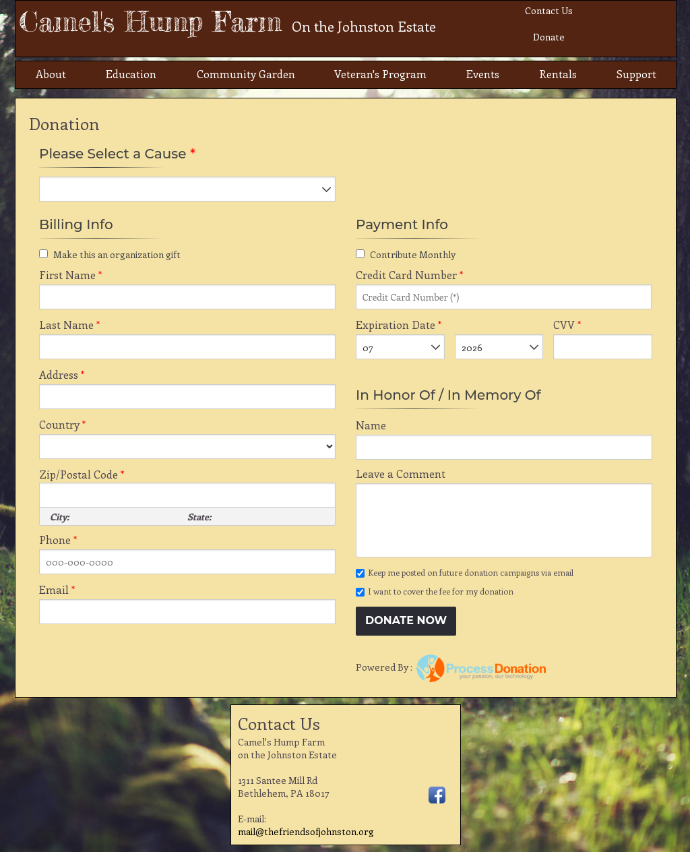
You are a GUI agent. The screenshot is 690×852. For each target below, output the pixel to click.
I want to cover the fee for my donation (440, 591)
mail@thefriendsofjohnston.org (306, 831)
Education (131, 74)
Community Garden (246, 74)
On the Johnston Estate (364, 26)
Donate (549, 36)
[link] (524, 622)
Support (636, 74)
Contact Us (549, 10)
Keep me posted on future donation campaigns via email (470, 572)
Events (482, 74)
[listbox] (187, 189)
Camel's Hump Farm (227, 21)
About (51, 74)
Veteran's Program (380, 74)
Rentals (558, 74)
